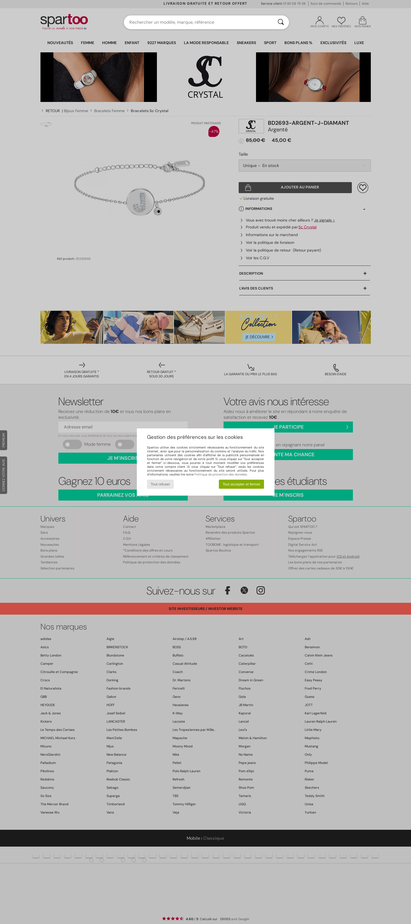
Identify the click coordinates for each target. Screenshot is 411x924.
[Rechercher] (280, 22)
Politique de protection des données (220, 474)
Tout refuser (160, 484)
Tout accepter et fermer (241, 484)
